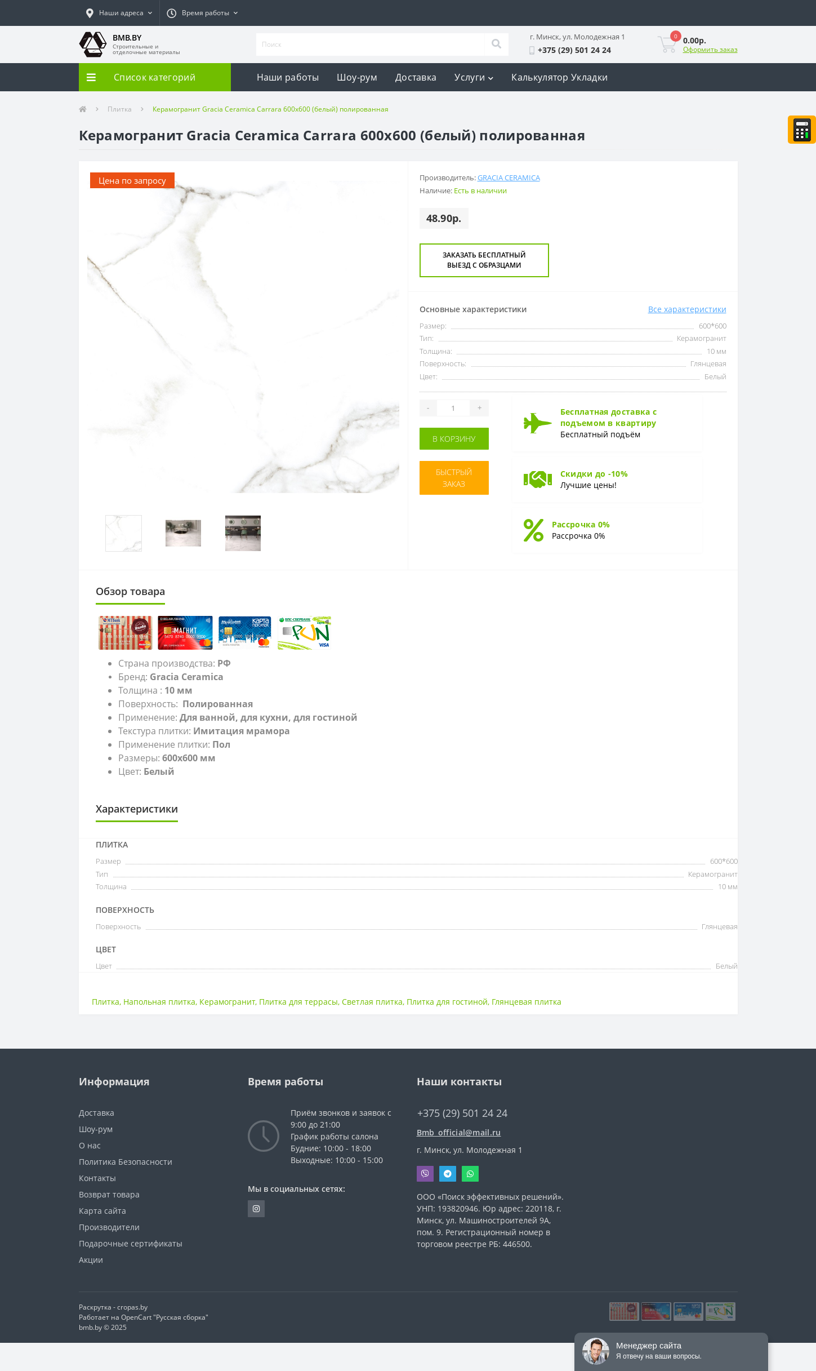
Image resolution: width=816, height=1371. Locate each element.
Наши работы (288, 77)
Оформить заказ (710, 49)
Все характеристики (687, 309)
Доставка (415, 77)
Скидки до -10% (594, 473)
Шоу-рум (357, 77)
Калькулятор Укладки (559, 77)
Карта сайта (102, 1210)
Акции (91, 1259)
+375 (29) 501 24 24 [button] (462, 1113)
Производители (109, 1227)
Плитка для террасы (298, 1001)
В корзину (453, 438)
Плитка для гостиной (447, 1001)
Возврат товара (109, 1194)
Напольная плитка (159, 1001)
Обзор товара (130, 591)
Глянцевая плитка (526, 1001)
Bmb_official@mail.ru (459, 1132)
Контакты (97, 1178)
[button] (119, 13)
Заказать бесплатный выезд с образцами (484, 260)
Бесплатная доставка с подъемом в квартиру (608, 417)
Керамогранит (227, 1001)
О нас (90, 1145)
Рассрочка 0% (581, 524)
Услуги (473, 77)
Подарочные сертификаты (130, 1243)
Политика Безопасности (125, 1161)
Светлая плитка (372, 1001)
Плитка (120, 109)
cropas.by (132, 1307)
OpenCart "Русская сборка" (164, 1317)
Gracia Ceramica (509, 177)
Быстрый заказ (454, 478)
